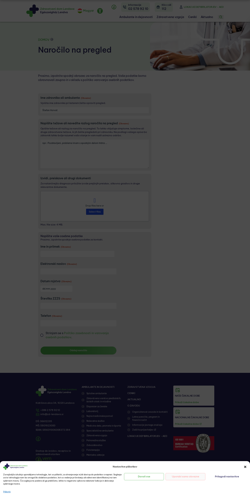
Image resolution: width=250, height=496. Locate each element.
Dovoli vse (144, 476)
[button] (245, 466)
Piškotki (7, 491)
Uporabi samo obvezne (185, 476)
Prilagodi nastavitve (227, 476)
